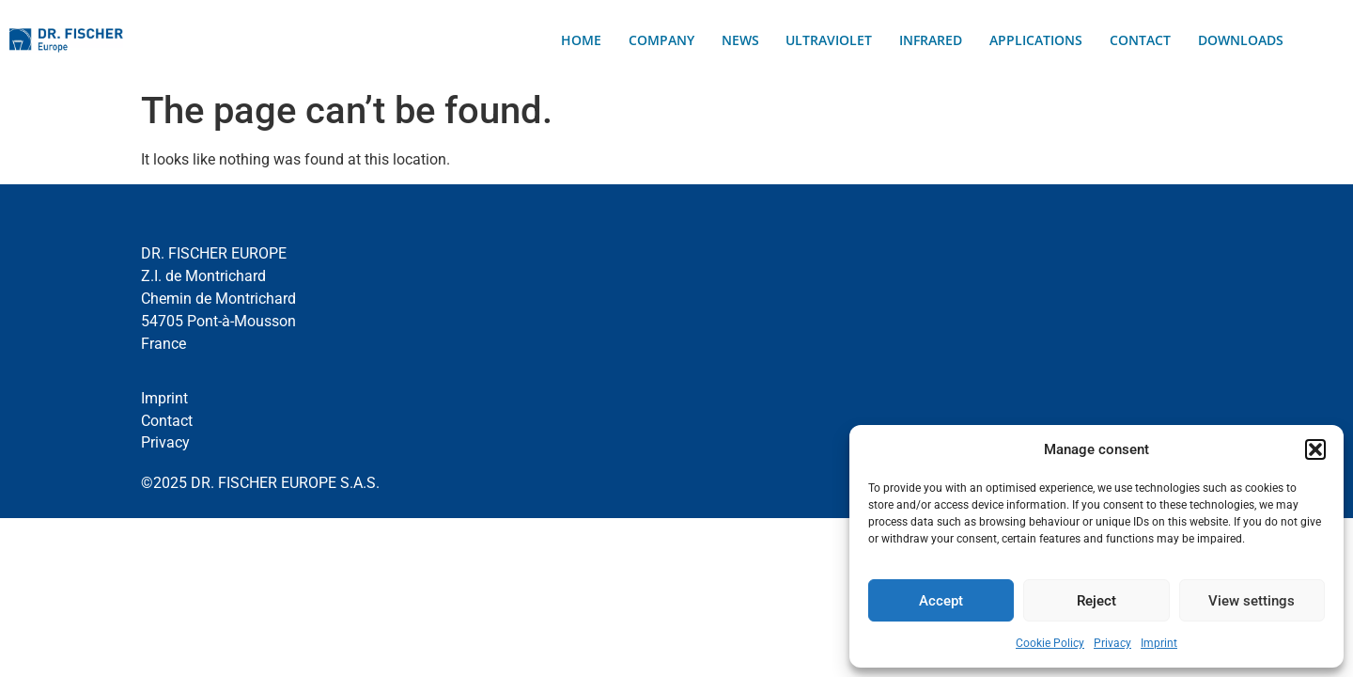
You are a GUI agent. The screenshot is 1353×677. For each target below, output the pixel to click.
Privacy (1112, 643)
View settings (1251, 600)
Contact (1140, 40)
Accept (941, 600)
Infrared (930, 40)
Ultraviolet (828, 40)
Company (661, 40)
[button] (1315, 449)
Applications (1035, 40)
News (740, 40)
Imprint (1159, 643)
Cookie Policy (1050, 643)
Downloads (1240, 40)
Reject (1096, 600)
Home (581, 40)
